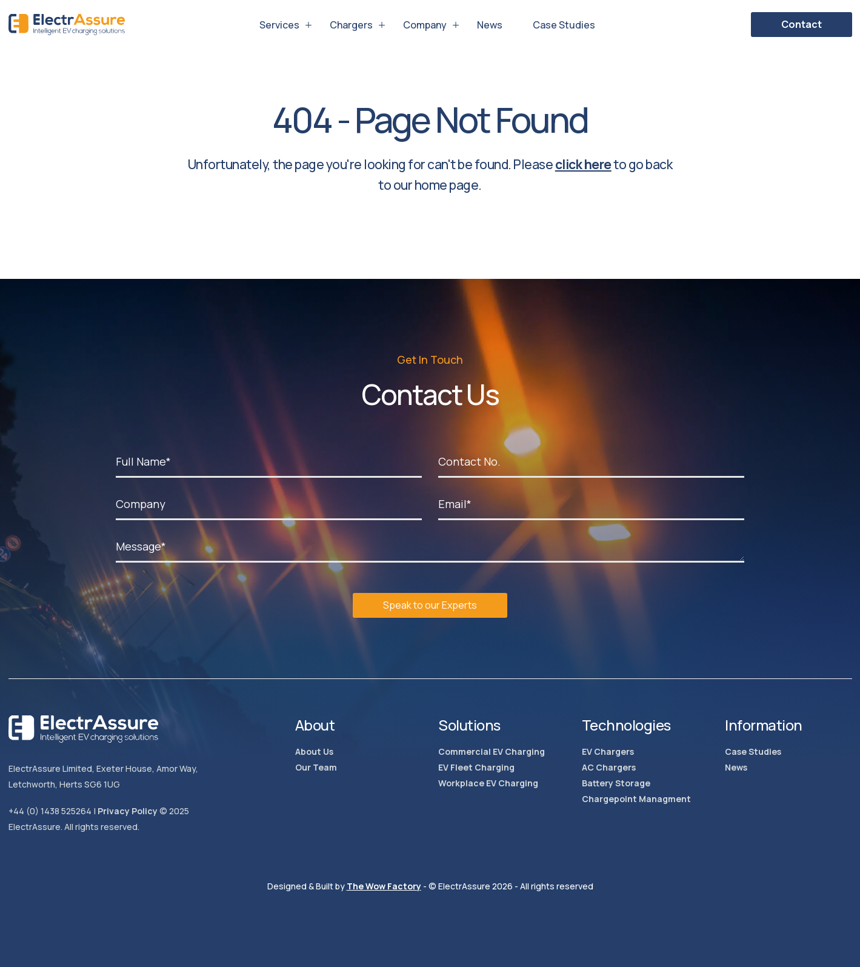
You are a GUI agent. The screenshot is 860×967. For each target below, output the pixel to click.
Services (279, 24)
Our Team (316, 767)
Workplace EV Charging (488, 783)
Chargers (351, 24)
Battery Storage (616, 783)
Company (425, 24)
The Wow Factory (384, 886)
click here (583, 164)
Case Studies (564, 24)
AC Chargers (609, 767)
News (489, 24)
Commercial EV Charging (491, 751)
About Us (314, 751)
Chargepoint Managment (636, 799)
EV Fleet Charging (476, 767)
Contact (801, 24)
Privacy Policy (128, 811)
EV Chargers (608, 751)
